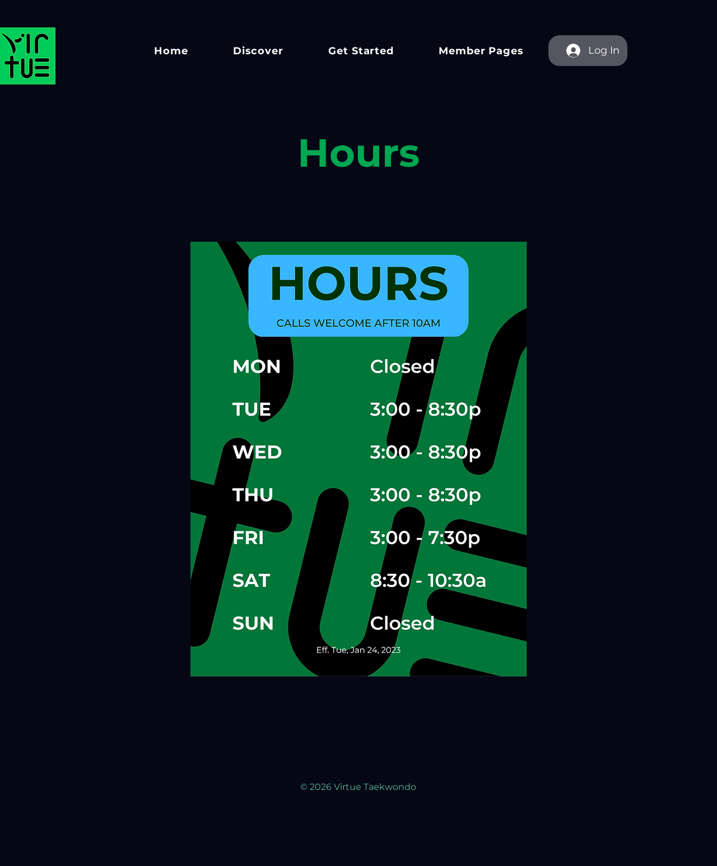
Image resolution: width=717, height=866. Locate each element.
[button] (258, 50)
